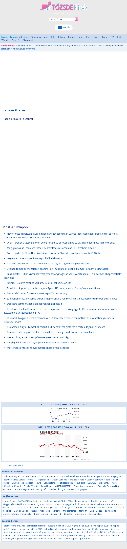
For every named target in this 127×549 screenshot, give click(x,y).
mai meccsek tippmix (62, 535)
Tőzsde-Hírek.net (15, 465)
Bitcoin (96, 36)
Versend (57, 510)
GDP (53, 36)
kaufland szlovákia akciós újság (62, 538)
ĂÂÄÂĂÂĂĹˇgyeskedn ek (29, 501)
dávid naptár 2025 (99, 525)
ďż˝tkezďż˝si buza (95, 504)
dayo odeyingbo (113, 476)
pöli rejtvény (79, 535)
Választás (24, 36)
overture (29, 504)
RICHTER (74, 404)
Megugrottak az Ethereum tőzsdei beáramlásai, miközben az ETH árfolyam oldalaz (51, 248)
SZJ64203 (92, 482)
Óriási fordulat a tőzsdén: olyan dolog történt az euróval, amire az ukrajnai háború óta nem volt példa (61, 242)
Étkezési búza (66, 482)
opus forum (80, 514)
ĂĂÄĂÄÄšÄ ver (24, 507)
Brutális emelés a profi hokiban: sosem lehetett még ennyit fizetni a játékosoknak (50, 332)
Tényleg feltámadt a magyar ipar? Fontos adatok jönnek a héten (41, 342)
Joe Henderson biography (75, 489)
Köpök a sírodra (98, 501)
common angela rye (48, 507)
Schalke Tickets (31, 486)
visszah (34, 510)
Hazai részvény (24, 45)
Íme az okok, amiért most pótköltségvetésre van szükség (37, 337)
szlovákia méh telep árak (55, 529)
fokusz (49, 504)
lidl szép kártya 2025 (95, 532)
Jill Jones (40, 504)
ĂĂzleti (80, 504)
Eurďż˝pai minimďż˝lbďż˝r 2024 (57, 501)
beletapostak (27, 482)
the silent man (69, 510)
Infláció (61, 36)
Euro (104, 36)
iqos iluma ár (13, 535)
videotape (45, 510)
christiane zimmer (104, 507)
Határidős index (87, 45)
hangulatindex (81, 501)
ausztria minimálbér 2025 (60, 525)
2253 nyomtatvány (100, 529)
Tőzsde (5, 40)
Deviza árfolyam (106, 45)
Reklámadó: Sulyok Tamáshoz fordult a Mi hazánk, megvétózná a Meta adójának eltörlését (56, 326)
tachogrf (83, 510)
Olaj (88, 36)
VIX (80, 427)
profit (30, 479)
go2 (111, 501)
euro (39, 482)
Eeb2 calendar (50, 482)
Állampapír (28, 40)
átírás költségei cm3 (83, 507)
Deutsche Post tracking (108, 486)
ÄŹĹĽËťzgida (66, 507)
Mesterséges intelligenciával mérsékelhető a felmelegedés (38, 347)
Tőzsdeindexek (42, 45)
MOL (57, 404)
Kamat (71, 36)
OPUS (84, 404)
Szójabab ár (54, 489)
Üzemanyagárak (39, 36)
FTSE (47, 427)
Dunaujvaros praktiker (84, 486)
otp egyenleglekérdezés (35, 538)
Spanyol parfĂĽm (95, 479)
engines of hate (77, 479)
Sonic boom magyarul (92, 476)
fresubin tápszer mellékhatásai (35, 535)
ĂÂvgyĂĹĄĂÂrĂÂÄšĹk (12, 504)
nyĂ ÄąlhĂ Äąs (72, 476)
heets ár (80, 532)
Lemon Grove (8, 501)
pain (108, 479)
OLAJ (87, 427)
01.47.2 (15, 482)
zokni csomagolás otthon (62, 532)
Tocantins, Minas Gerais (13, 479)
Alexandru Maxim (55, 476)
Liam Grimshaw (27, 476)
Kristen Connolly (59, 479)
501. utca (111, 504)
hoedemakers (95, 514)
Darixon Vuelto (21, 510)
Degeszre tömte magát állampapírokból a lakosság (34, 258)
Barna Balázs (96, 510)
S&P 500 (57, 427)
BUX (119, 36)
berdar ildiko (66, 514)
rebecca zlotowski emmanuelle (16, 514)
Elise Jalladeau (42, 479)
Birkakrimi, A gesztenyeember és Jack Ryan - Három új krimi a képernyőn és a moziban (53, 288)
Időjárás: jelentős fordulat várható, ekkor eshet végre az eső (39, 282)
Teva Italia (80, 482)
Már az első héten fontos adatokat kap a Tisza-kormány (37, 293)
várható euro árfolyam (79, 529)
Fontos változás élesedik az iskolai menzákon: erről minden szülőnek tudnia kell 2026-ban (54, 253)
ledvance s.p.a (9, 489)
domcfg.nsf (40, 489)
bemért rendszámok (36, 525)
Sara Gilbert (46, 486)
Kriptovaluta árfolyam (24, 48)
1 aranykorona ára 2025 (13, 525)
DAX (40, 427)
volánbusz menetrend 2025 (100, 535)
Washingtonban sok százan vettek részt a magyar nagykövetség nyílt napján (48, 263)
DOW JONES (70, 427)
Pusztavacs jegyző (63, 504)
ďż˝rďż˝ (40, 476)
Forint (80, 36)
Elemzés (16, 40)
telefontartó (110, 510)
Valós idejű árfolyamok (64, 45)
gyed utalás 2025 (81, 525)
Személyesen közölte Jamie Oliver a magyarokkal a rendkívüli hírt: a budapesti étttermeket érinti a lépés (62, 298)
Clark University (9, 476)
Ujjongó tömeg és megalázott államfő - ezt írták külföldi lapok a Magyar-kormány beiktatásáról (58, 268)
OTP (112, 36)
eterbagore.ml (25, 489)
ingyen (54, 514)
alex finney (104, 482)
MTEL (64, 404)
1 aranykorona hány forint (36, 532)
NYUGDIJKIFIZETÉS (63, 486)
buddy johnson (41, 514)
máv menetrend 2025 (32, 529)
